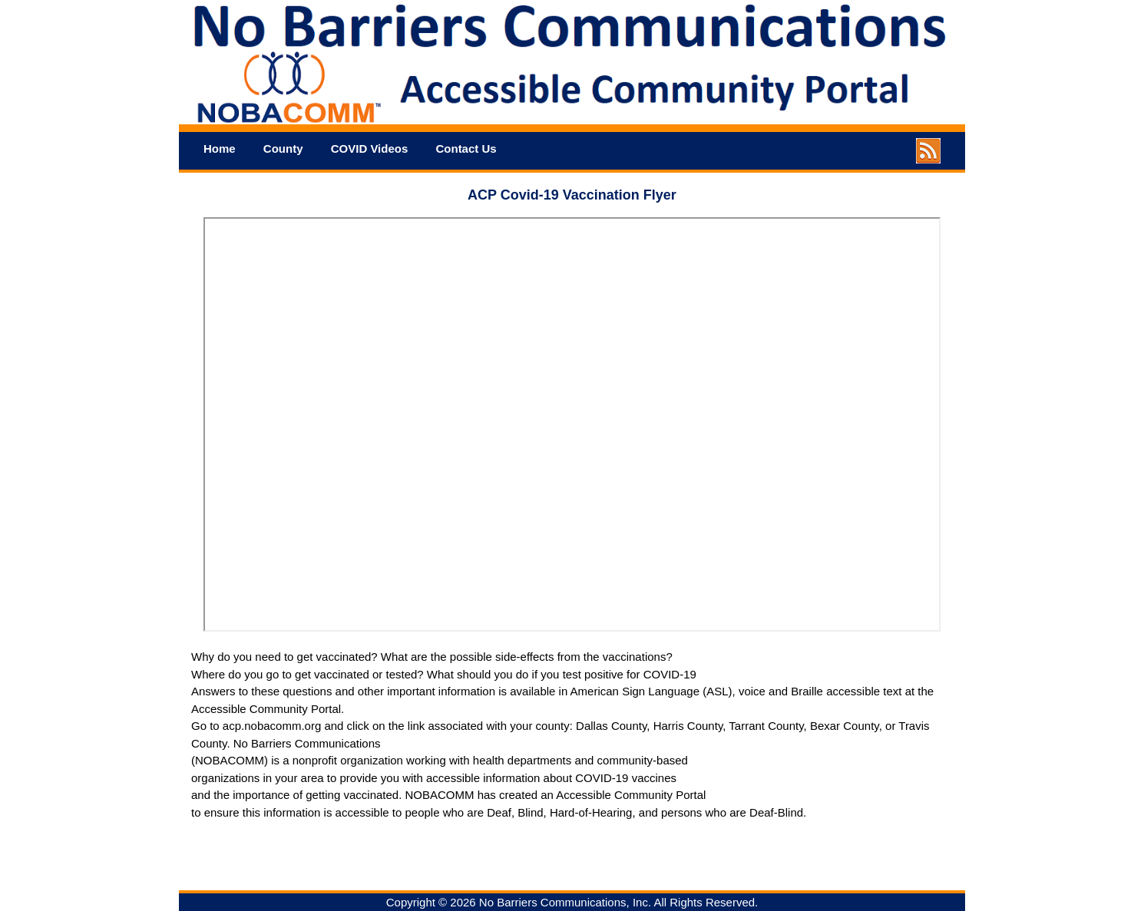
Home (219, 148)
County (283, 148)
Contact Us (465, 148)
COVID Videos (369, 148)
